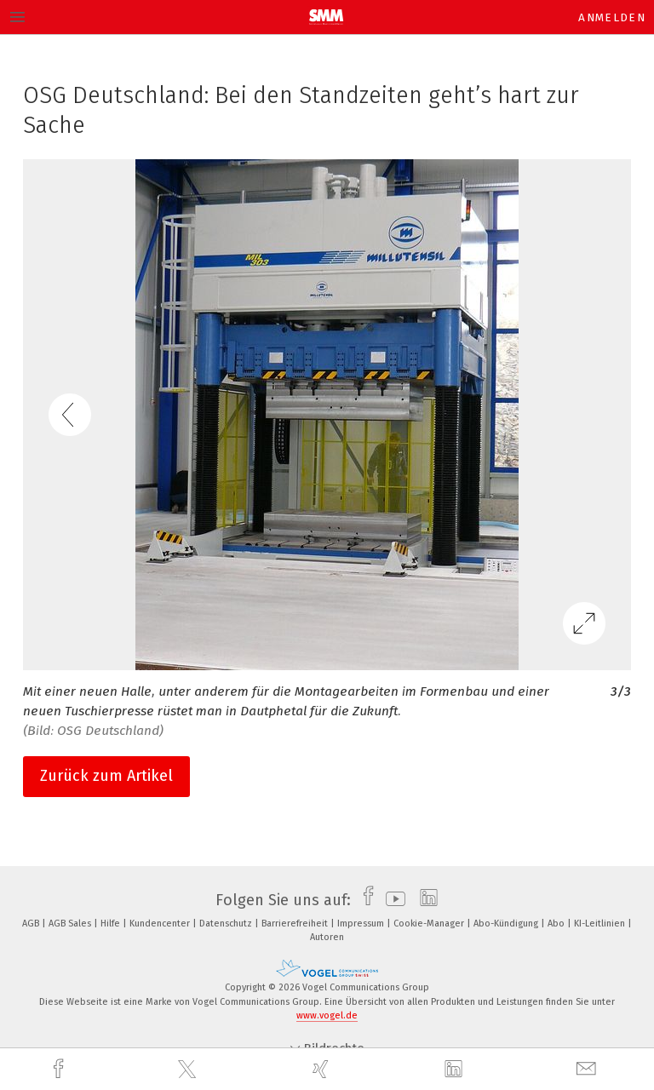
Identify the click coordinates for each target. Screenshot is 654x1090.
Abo (557, 923)
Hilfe (111, 923)
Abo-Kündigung (507, 923)
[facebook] (60, 1069)
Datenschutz (227, 923)
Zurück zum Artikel (106, 775)
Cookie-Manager (430, 923)
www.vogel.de (327, 1015)
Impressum (362, 923)
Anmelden (611, 17)
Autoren (327, 937)
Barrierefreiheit (295, 923)
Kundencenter (160, 923)
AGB (32, 923)
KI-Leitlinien (601, 923)
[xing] (323, 1069)
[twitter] (189, 1069)
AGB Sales (71, 923)
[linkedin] (455, 1069)
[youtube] (391, 900)
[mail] (588, 1069)
